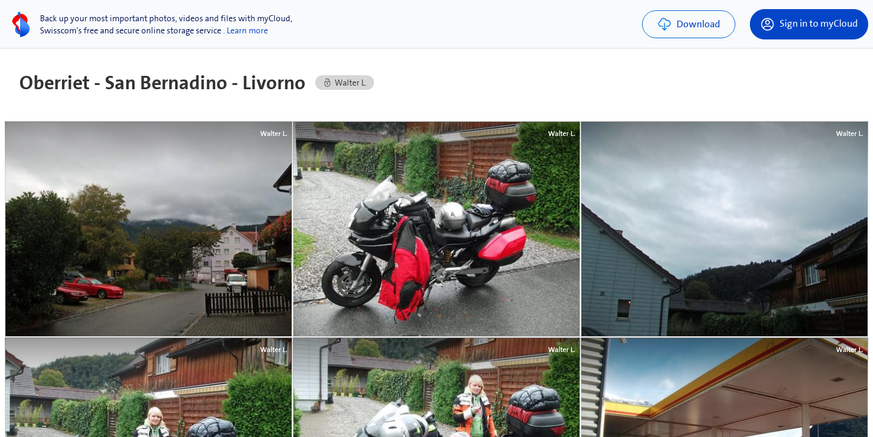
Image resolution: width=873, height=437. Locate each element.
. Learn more (245, 30)
